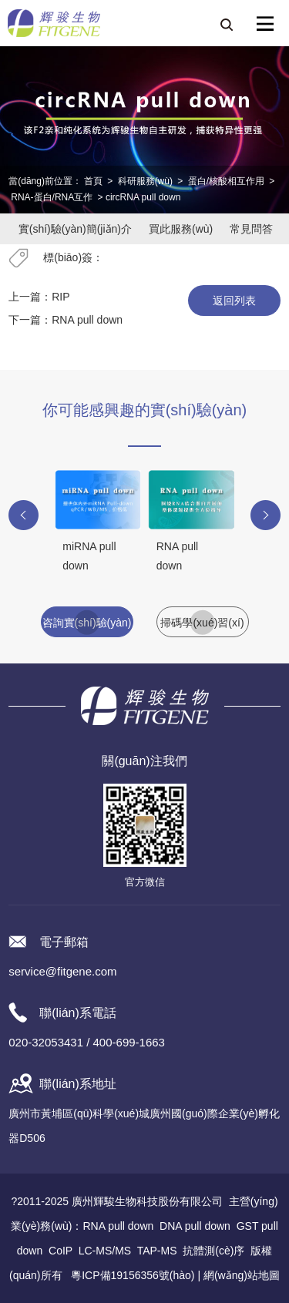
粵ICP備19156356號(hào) (132, 1275)
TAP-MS (157, 1250)
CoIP (60, 1250)
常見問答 (251, 229)
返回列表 (234, 300)
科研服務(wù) (145, 181)
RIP (60, 296)
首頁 (93, 181)
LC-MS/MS (105, 1250)
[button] (23, 515)
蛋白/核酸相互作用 (226, 181)
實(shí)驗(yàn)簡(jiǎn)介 (75, 229)
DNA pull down (195, 1226)
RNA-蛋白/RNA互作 (51, 197)
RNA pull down (87, 320)
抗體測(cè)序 (213, 1250)
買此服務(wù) (181, 229)
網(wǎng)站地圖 (241, 1275)
